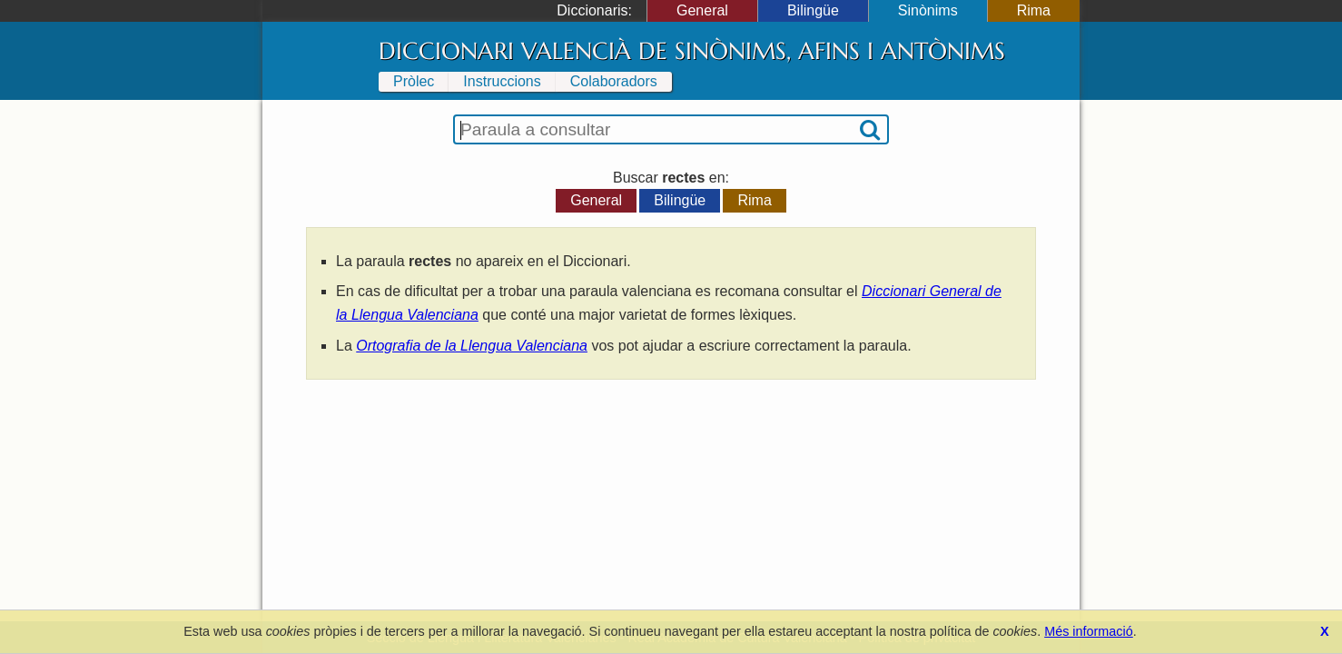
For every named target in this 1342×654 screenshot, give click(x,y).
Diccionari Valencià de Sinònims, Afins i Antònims (692, 50)
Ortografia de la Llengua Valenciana (471, 345)
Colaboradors (613, 81)
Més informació (1088, 631)
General (702, 10)
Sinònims (928, 10)
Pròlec (413, 81)
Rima (1034, 10)
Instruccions (501, 81)
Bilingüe (813, 10)
